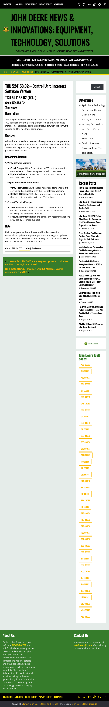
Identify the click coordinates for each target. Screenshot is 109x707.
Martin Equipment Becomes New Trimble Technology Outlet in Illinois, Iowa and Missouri (91, 250)
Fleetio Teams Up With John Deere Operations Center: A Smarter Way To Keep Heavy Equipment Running (89, 280)
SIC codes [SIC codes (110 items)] (85, 558)
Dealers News (88, 114)
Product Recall (89, 138)
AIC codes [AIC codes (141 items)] (85, 371)
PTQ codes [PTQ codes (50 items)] (85, 519)
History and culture (91, 119)
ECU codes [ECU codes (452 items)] (85, 435)
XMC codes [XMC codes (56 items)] (85, 610)
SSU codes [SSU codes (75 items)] (85, 565)
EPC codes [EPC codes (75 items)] (85, 442)
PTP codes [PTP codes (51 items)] (85, 513)
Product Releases (90, 143)
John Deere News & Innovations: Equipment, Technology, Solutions (52, 29)
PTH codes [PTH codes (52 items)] (85, 500)
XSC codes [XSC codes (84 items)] (85, 616)
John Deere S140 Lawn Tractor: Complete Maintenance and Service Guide (90, 205)
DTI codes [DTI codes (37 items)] (85, 429)
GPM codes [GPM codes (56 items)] (85, 455)
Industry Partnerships (92, 124)
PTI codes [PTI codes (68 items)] (85, 506)
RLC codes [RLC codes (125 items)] (85, 532)
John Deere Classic (91, 129)
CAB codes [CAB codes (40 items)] (85, 403)
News (84, 133)
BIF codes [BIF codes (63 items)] (85, 390)
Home (18, 59)
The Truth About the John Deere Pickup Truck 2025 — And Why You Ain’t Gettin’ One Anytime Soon (91, 311)
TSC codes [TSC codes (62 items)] (85, 590)
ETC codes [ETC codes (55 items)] (85, 448)
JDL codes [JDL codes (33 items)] (85, 468)
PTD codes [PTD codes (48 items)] (85, 487)
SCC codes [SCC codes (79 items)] (85, 545)
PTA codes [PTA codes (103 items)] (85, 481)
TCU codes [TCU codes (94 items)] (85, 571)
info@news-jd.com (83, 645)
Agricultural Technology (93, 105)
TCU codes (24, 248)
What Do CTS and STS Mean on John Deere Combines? (91, 325)
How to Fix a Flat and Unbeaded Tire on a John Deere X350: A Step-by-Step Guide (91, 191)
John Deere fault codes (22, 71)
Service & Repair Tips (92, 148)
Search (97, 87)
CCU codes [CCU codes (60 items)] (85, 410)
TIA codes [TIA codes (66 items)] (85, 577)
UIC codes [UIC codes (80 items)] (85, 597)
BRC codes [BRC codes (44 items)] (85, 397)
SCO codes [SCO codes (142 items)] (85, 552)
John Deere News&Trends (84, 703)
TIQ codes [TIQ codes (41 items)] (85, 584)
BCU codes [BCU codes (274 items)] (85, 384)
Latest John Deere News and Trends (40, 703)
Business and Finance (92, 110)
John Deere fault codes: (89, 357)
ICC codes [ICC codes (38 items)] (85, 461)
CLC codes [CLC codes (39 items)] (85, 416)
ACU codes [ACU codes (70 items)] (85, 364)
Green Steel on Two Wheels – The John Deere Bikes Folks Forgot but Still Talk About (90, 236)
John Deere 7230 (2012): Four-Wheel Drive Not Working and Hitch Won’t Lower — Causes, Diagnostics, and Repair (90, 220)
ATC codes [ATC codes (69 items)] (85, 377)
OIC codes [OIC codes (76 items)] (85, 474)
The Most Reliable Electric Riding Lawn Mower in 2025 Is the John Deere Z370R (90, 264)
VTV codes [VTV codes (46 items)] (85, 603)
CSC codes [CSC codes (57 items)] (85, 422)
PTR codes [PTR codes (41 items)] (85, 526)
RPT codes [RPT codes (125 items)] (85, 539)
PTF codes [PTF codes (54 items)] (85, 494)
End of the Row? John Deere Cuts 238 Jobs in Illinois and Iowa (89, 295)
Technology (87, 152)
